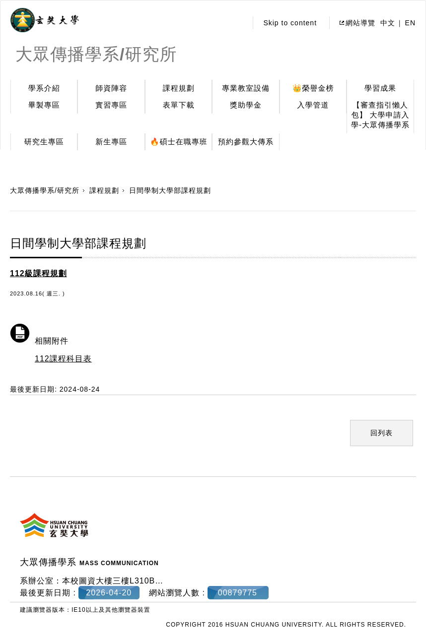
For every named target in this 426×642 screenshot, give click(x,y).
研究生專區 (44, 141)
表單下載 (179, 105)
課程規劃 (179, 88)
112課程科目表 (63, 358)
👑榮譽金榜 (313, 88)
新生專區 (111, 141)
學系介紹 (44, 88)
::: (237, 23)
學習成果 (380, 88)
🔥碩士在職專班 (179, 141)
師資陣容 (111, 88)
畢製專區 (44, 105)
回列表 (381, 433)
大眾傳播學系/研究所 (44, 190)
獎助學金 (246, 105)
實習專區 (111, 105)
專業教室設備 (246, 88)
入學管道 (313, 105)
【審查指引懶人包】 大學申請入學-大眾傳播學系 (380, 115)
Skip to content (290, 23)
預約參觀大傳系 (246, 141)
